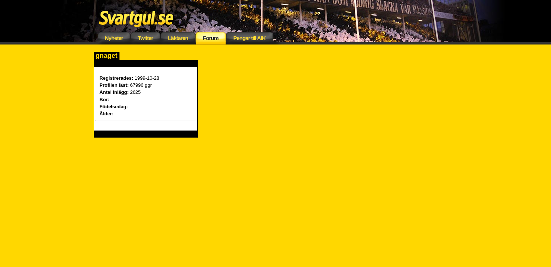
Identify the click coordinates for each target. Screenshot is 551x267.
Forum (211, 38)
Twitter (145, 38)
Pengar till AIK (249, 38)
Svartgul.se (148, 17)
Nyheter (114, 38)
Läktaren (178, 38)
